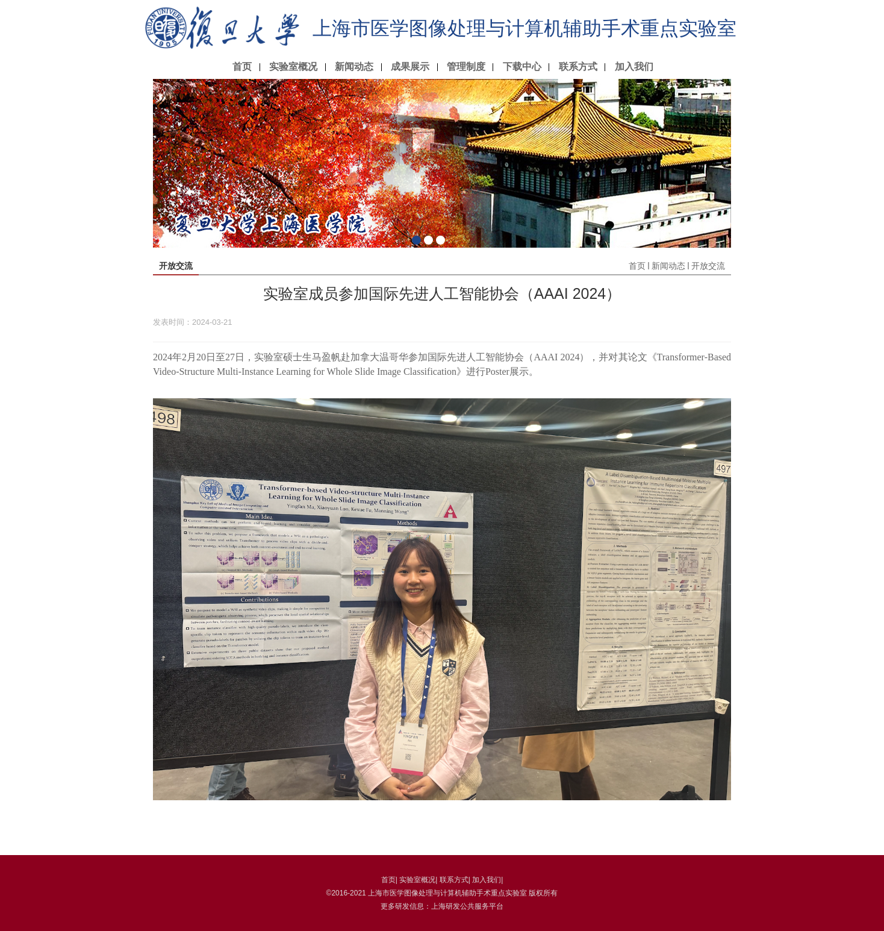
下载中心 (522, 66)
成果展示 (410, 66)
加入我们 (634, 66)
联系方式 (578, 66)
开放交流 (708, 266)
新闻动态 (354, 66)
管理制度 (466, 66)
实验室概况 (293, 66)
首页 (242, 66)
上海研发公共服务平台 (467, 906)
